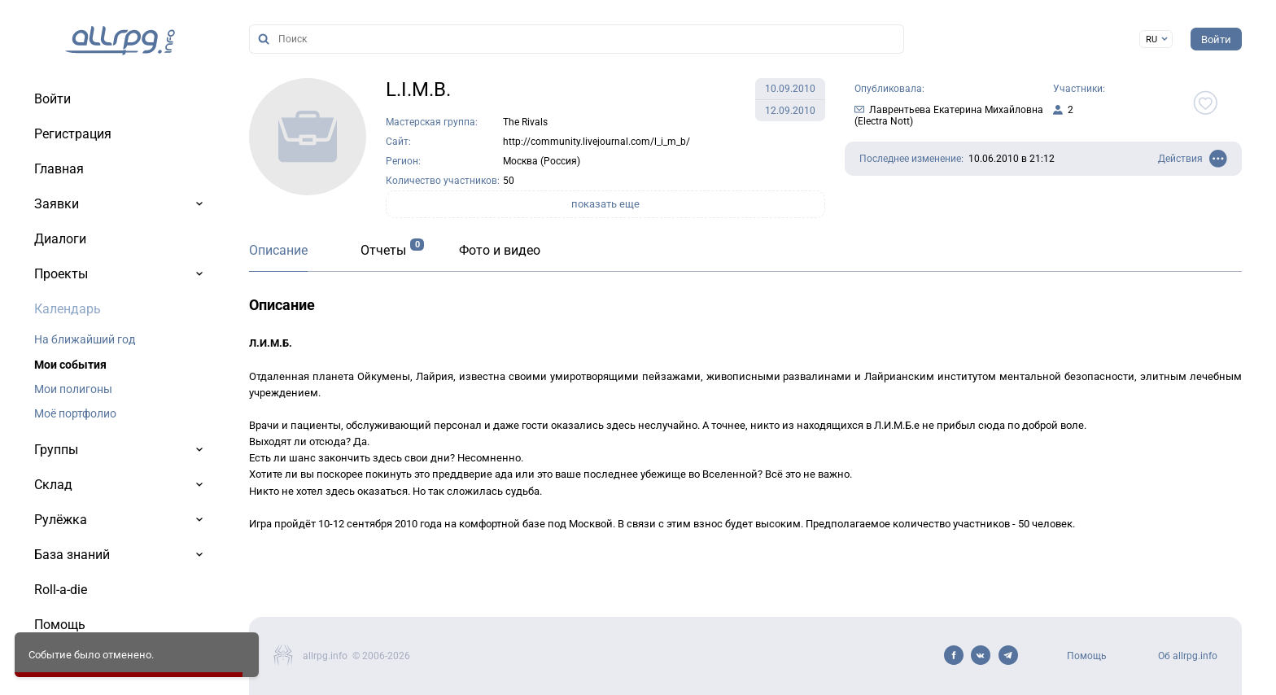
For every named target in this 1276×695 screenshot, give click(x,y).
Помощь (1087, 656)
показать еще (605, 204)
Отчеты (383, 250)
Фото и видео (499, 250)
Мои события (70, 364)
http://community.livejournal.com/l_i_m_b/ (596, 141)
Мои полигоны (73, 389)
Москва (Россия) (541, 161)
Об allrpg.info (1187, 656)
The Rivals (525, 122)
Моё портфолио (75, 413)
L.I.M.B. (418, 89)
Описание (278, 250)
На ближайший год (84, 339)
